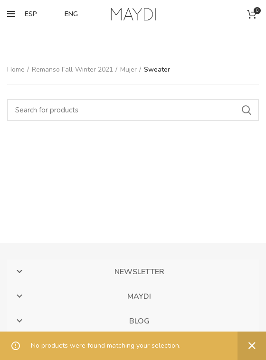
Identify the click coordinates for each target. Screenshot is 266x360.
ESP (31, 13)
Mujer (128, 69)
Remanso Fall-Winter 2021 (72, 69)
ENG (71, 13)
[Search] (133, 110)
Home (16, 69)
